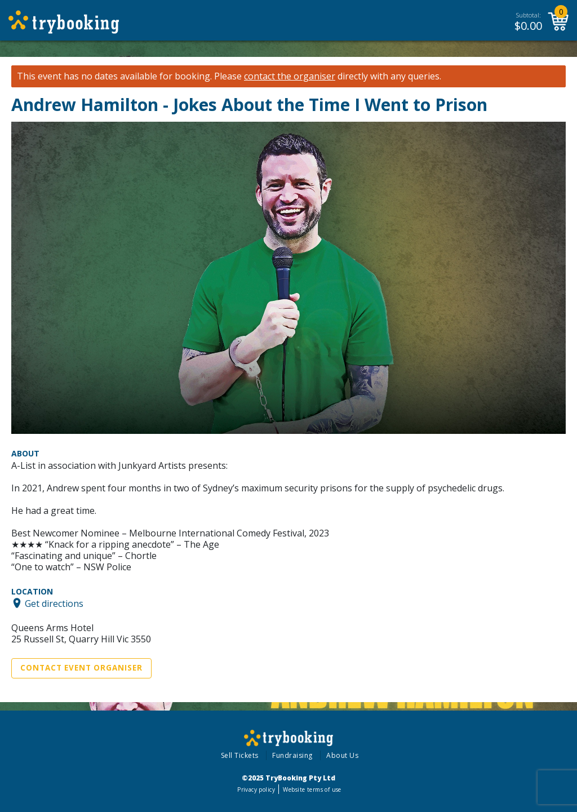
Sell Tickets (240, 755)
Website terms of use (312, 789)
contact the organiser (289, 76)
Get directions (54, 603)
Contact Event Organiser (81, 668)
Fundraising (292, 755)
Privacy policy (256, 789)
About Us (342, 755)
